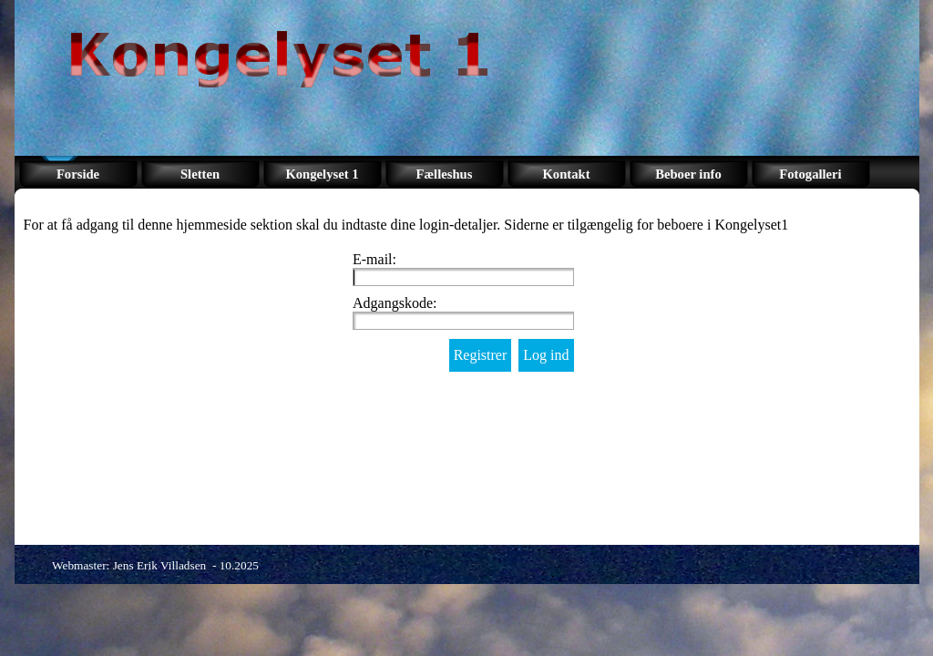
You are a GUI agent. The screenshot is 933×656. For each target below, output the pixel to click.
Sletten (200, 174)
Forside (77, 174)
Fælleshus (444, 174)
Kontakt (566, 174)
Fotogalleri (810, 174)
